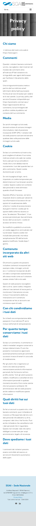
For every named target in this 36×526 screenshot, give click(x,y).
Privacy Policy (18, 497)
